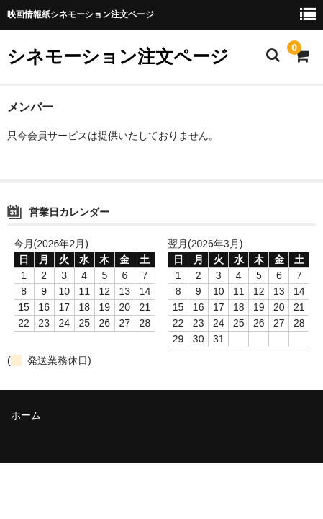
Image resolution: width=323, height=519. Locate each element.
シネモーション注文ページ (118, 56)
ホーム (26, 415)
